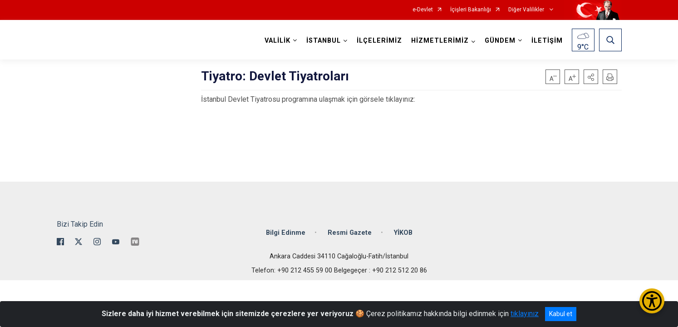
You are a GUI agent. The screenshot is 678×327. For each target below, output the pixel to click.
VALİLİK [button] (277, 41)
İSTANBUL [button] (323, 41)
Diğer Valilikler (526, 10)
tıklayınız (525, 313)
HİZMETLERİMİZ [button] (440, 41)
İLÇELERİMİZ (379, 41)
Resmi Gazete (350, 233)
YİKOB (403, 233)
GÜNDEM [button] (500, 41)
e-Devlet (423, 10)
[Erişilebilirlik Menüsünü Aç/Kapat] (651, 300)
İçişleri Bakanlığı (470, 10)
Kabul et (560, 313)
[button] (591, 76)
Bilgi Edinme (285, 233)
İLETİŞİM (547, 41)
